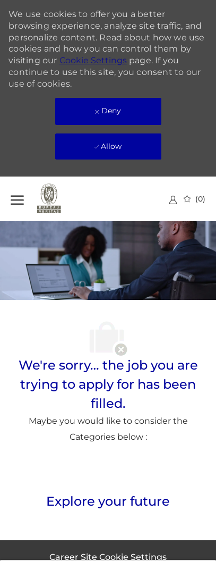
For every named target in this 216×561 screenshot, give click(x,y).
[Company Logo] (63, 199)
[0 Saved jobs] (194, 199)
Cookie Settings (93, 60)
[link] (173, 199)
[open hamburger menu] (17, 198)
